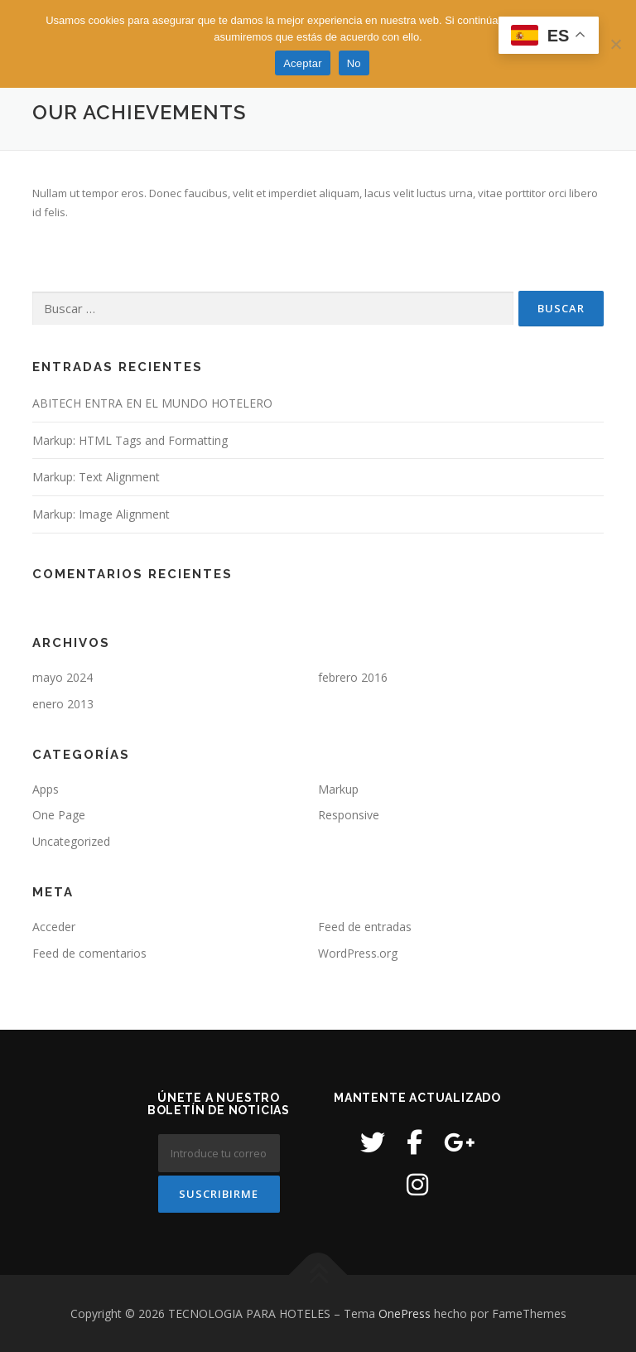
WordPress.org (358, 953)
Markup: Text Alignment (96, 477)
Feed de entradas (365, 926)
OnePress (404, 1313)
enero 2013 (63, 704)
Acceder (53, 926)
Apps (45, 789)
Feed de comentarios (89, 953)
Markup (338, 789)
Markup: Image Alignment (101, 514)
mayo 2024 (62, 677)
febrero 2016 (353, 677)
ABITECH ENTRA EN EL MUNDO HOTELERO (152, 403)
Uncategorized (71, 841)
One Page (58, 815)
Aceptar (302, 63)
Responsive (348, 815)
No (354, 63)
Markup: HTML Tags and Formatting (130, 440)
